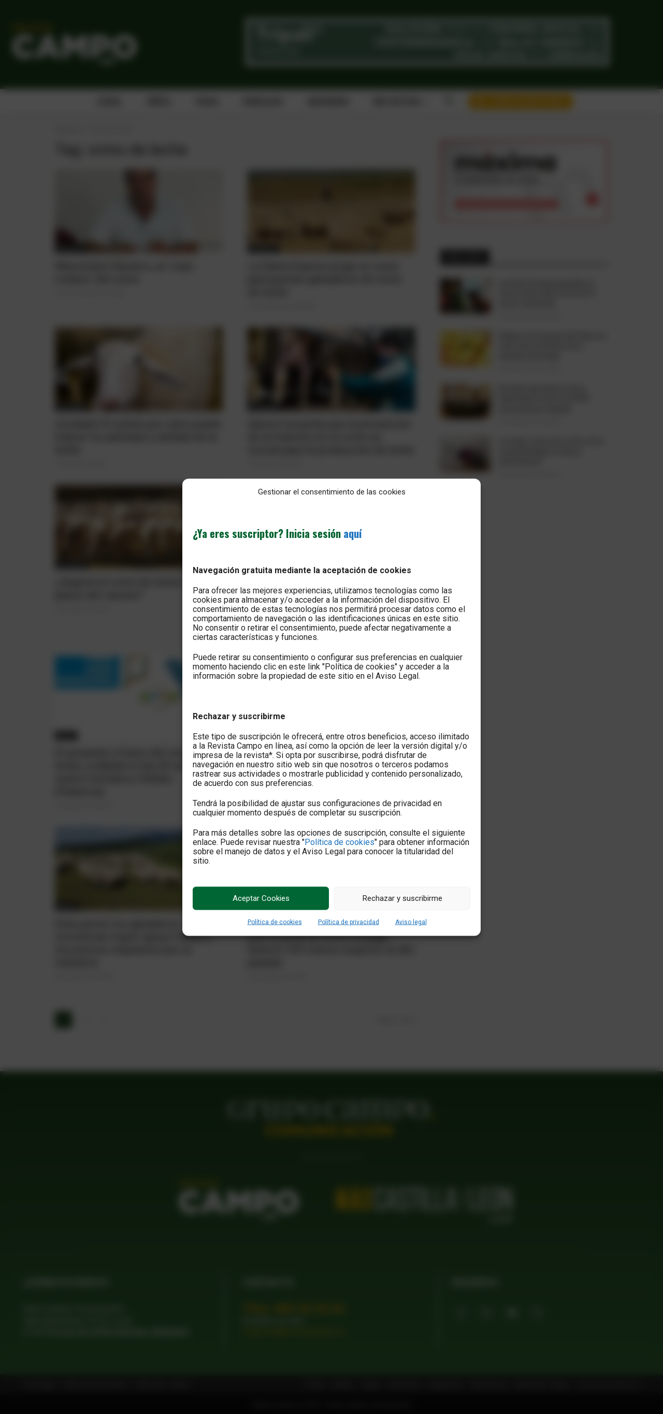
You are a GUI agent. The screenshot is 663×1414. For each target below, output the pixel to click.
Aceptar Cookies (261, 898)
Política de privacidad (348, 921)
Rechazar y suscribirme (402, 898)
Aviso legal (411, 921)
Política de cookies (339, 842)
